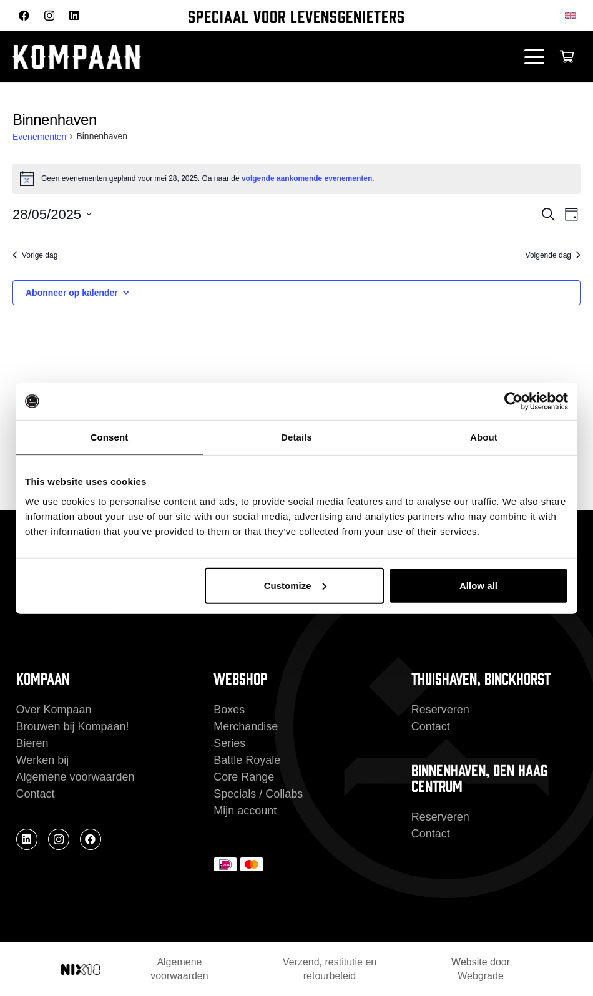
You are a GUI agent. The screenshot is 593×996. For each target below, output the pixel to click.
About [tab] (483, 437)
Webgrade (481, 975)
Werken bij (42, 760)
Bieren (32, 743)
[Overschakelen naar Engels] (573, 15)
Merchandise (245, 726)
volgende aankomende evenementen (307, 178)
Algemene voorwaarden (75, 777)
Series (229, 743)
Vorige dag (34, 255)
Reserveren (440, 709)
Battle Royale (246, 760)
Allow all (478, 585)
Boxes (229, 709)
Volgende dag (553, 255)
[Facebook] (24, 15)
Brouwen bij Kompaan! (72, 726)
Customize (295, 585)
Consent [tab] (110, 437)
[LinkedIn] (74, 15)
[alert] (296, 178)
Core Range (243, 777)
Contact (35, 794)
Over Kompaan (54, 709)
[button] (534, 57)
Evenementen (39, 137)
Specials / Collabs (258, 794)
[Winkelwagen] (567, 56)
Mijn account (245, 810)
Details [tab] (296, 437)
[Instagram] (49, 16)
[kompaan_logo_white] (137, 56)
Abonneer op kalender (72, 293)
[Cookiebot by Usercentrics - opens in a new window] (513, 401)
